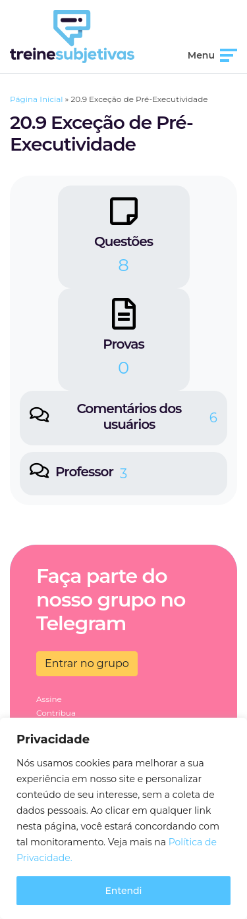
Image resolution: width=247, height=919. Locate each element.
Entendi (123, 891)
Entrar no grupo (87, 663)
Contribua (56, 713)
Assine (49, 699)
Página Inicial (36, 99)
